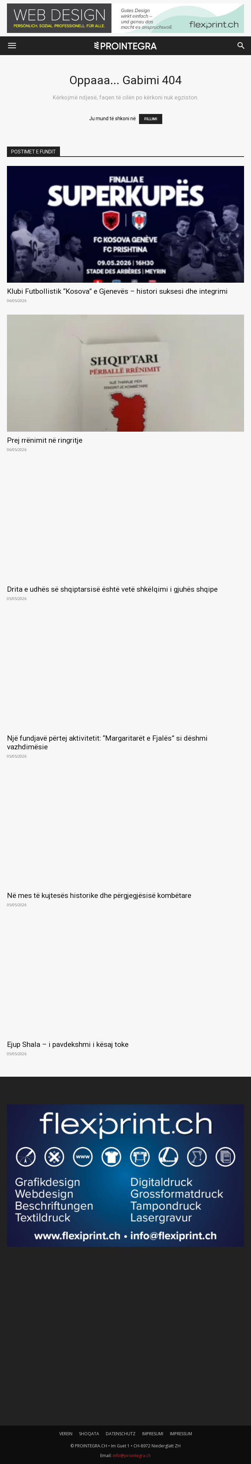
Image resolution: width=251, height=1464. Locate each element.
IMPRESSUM (181, 1434)
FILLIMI (150, 119)
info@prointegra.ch (132, 1455)
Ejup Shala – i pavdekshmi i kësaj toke (68, 1044)
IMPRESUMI (152, 1434)
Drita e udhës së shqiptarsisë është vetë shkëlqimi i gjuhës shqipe (112, 589)
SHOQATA (89, 1434)
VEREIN (65, 1434)
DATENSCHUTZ (121, 1434)
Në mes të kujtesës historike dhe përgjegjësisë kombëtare (99, 895)
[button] (12, 45)
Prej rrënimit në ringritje (45, 440)
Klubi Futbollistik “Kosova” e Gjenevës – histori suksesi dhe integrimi (117, 291)
